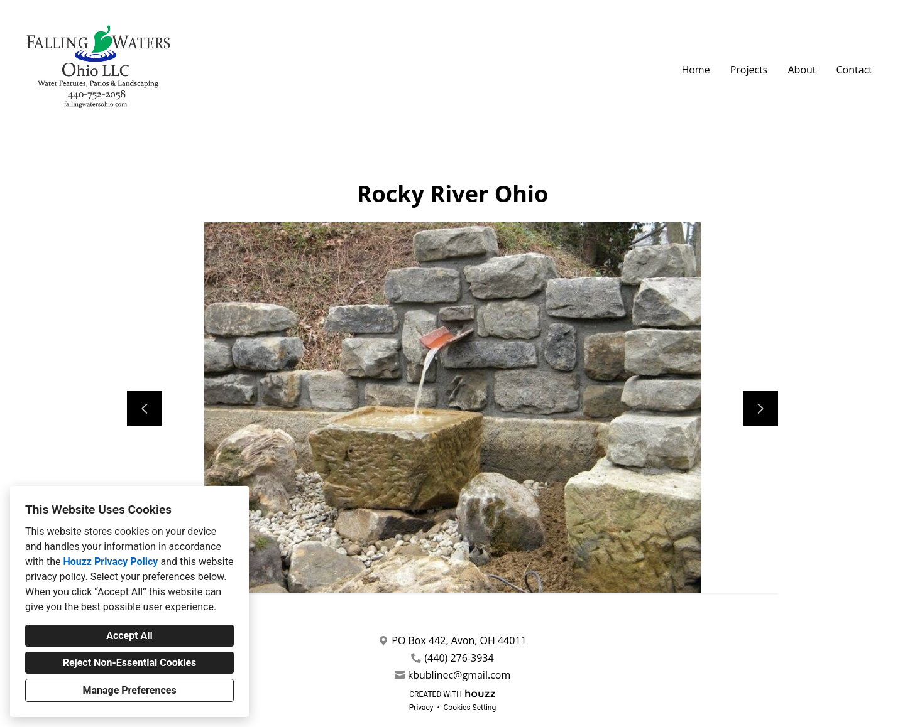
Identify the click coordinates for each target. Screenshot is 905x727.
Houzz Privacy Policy (110, 562)
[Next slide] (760, 408)
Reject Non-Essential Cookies (130, 663)
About (801, 70)
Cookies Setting (470, 707)
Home (695, 70)
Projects (749, 70)
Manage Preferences (129, 690)
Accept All (129, 636)
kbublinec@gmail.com (459, 675)
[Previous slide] (144, 408)
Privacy (421, 707)
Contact (854, 70)
